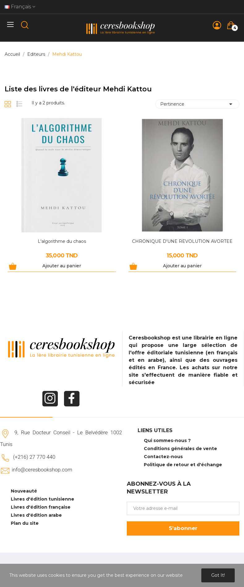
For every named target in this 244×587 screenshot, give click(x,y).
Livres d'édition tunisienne (42, 499)
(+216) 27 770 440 (34, 457)
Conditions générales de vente (180, 448)
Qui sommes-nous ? (167, 440)
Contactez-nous (163, 456)
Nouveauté (24, 491)
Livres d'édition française (41, 507)
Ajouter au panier (61, 266)
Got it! (218, 575)
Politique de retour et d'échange (183, 464)
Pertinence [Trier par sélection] (197, 104)
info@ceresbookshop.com (42, 470)
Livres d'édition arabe (36, 515)
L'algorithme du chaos (62, 241)
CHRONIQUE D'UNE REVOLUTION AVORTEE (182, 241)
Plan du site (25, 523)
